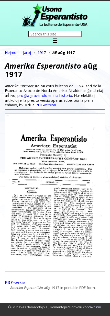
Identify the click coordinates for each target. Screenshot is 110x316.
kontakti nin (92, 307)
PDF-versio (15, 282)
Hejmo (10, 52)
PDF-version (46, 105)
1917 (42, 52)
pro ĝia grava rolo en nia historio (44, 95)
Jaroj (27, 52)
